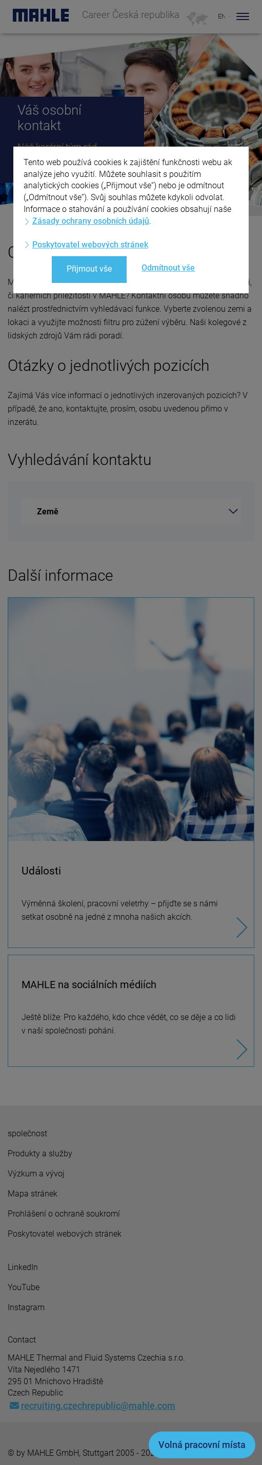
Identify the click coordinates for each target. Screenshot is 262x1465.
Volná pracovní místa (202, 1444)
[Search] (230, 16)
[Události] (131, 772)
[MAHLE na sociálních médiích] (131, 1010)
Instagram (26, 1307)
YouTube (23, 1287)
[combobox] (131, 511)
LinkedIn (23, 1267)
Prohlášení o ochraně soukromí (64, 1214)
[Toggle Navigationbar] (243, 16)
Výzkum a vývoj (36, 1173)
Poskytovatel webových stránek (65, 1234)
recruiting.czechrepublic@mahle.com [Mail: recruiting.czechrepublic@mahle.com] (92, 1405)
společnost (27, 1133)
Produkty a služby (40, 1153)
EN (222, 16)
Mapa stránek (32, 1194)
